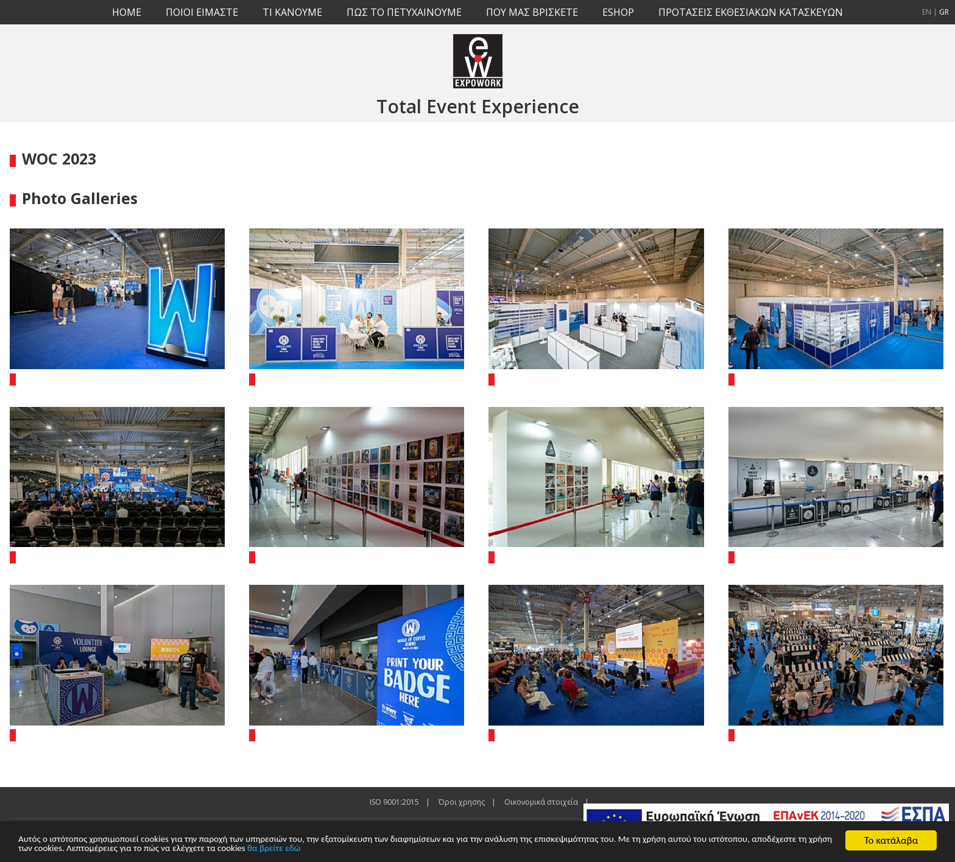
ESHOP (618, 12)
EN (926, 12)
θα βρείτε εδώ (450, 848)
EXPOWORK (477, 61)
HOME (126, 12)
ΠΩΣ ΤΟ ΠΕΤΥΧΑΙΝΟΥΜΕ (404, 12)
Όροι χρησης (462, 802)
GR (944, 12)
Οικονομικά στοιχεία (541, 802)
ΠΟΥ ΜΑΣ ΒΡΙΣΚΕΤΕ (532, 12)
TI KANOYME (292, 12)
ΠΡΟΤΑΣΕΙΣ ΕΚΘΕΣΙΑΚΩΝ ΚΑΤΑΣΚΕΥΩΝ (750, 12)
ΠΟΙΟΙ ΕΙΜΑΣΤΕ (202, 12)
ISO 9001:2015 (394, 802)
